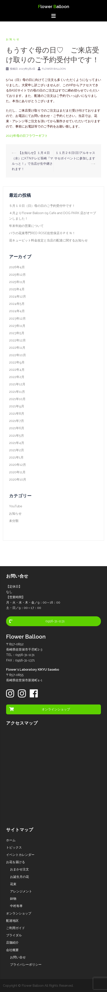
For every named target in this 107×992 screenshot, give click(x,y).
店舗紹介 (12, 942)
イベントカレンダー (20, 855)
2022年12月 (17, 340)
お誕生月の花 (19, 877)
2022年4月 (17, 370)
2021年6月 (16, 428)
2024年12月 (17, 296)
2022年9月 (17, 362)
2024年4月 (17, 311)
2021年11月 (17, 392)
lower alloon (53, 6)
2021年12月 (17, 384)
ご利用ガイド (15, 928)
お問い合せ (18, 957)
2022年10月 (17, 355)
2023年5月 (16, 333)
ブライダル (14, 935)
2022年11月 (17, 347)
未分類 (13, 521)
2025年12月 (17, 274)
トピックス (14, 847)
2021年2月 (16, 450)
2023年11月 (17, 326)
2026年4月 (17, 267)
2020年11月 (17, 472)
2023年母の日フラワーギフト (27, 136)
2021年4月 (16, 443)
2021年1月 (16, 457)
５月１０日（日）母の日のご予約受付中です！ (42, 206)
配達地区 (12, 921)
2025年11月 (17, 282)
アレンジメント (21, 891)
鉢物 (13, 898)
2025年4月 (17, 289)
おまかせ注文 (19, 869)
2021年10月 (17, 399)
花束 (13, 884)
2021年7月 (16, 421)
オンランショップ (18, 913)
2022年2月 (16, 377)
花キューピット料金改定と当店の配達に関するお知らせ (48, 240)
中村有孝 (16, 906)
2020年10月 (17, 479)
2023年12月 (17, 318)
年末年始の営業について (26, 226)
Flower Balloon (54, 68)
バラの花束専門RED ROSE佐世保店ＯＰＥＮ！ (42, 233)
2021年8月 (16, 413)
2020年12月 (17, 465)
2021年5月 (16, 435)
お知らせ (13, 39)
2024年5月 (17, 304)
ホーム (11, 840)
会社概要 (12, 950)
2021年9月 (16, 406)
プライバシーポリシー (26, 964)
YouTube (15, 506)
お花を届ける (15, 862)
